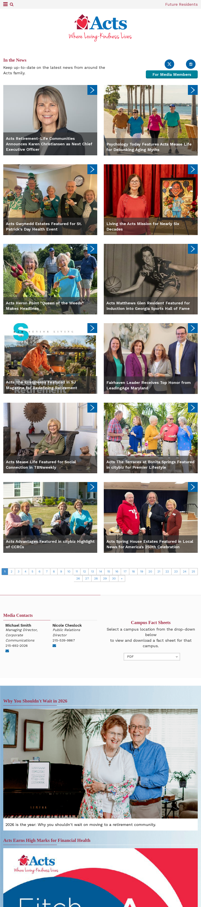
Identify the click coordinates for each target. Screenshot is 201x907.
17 (125, 571)
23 (176, 571)
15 (108, 571)
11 (77, 571)
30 (114, 578)
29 (105, 578)
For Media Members (171, 74)
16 (116, 571)
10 (68, 571)
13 (92, 571)
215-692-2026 (16, 645)
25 (193, 571)
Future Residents (181, 4)
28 (96, 578)
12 (84, 571)
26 (78, 578)
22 (167, 571)
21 (158, 571)
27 (87, 578)
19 (141, 571)
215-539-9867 (64, 640)
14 (100, 571)
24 (184, 571)
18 (133, 571)
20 (150, 571)
